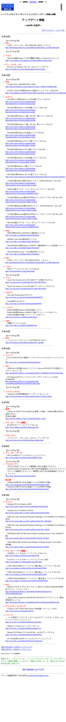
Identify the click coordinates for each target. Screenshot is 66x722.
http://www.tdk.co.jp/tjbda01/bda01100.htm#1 (22, 248)
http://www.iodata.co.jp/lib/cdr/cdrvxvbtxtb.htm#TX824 (26, 568)
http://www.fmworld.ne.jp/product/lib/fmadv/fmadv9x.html (27, 485)
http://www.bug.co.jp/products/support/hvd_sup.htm (24, 342)
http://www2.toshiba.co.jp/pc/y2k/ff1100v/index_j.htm (25, 419)
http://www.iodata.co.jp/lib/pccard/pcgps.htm (22, 427)
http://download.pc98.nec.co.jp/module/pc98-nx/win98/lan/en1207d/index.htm (34, 373)
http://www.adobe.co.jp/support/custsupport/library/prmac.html (28, 60)
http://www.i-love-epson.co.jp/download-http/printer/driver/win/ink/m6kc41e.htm (20, 136)
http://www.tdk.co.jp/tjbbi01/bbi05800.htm (21, 325)
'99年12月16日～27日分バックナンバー (16, 647)
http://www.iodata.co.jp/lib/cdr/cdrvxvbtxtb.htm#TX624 (26, 574)
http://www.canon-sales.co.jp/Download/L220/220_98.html (27, 547)
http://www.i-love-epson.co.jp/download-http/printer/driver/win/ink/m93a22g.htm (20, 169)
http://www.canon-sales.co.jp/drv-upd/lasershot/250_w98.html (28, 521)
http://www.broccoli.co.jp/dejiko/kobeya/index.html (24, 440)
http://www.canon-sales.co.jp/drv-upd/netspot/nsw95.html (26, 506)
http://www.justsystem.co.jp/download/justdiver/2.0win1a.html (28, 396)
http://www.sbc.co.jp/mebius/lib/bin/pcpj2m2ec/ (23, 362)
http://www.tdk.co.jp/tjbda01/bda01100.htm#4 (22, 254)
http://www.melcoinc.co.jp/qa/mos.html (19, 271)
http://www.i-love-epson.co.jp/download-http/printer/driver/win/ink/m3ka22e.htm (20, 103)
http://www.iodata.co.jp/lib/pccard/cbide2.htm (22, 556)
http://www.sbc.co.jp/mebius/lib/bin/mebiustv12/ (23, 628)
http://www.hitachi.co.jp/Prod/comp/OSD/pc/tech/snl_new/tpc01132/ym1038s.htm (35, 93)
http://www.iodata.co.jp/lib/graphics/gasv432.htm (23, 562)
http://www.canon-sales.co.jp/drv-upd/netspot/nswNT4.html (27, 513)
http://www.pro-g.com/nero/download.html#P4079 (24, 297)
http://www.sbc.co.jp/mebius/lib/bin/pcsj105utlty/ (23, 622)
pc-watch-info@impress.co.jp (37, 675)
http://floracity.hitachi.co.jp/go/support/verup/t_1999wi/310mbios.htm (31, 87)
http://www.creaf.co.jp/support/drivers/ (19, 611)
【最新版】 (33, 2)
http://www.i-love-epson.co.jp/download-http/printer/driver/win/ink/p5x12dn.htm (35, 177)
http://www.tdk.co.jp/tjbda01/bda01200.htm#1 (22, 235)
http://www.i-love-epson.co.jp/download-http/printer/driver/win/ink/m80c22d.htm (20, 161)
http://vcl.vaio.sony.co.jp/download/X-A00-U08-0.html (25, 289)
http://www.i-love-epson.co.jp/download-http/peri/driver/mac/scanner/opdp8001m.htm (22, 226)
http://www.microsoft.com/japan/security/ (20, 476)
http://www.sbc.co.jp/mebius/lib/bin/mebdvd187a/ (23, 635)
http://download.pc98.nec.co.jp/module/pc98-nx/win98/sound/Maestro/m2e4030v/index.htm (22, 382)
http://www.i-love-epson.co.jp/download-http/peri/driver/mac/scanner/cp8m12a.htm (21, 209)
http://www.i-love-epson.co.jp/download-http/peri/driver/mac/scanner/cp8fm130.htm (21, 217)
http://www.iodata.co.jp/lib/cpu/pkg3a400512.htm (23, 458)
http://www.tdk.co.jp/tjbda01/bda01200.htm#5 (22, 241)
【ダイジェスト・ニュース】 (53, 30)
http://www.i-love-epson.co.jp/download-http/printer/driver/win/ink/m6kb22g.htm (20, 119)
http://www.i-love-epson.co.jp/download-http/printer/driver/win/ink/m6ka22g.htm (20, 128)
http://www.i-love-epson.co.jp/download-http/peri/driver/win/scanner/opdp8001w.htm (21, 192)
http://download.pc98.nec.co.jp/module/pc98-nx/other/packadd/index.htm (32, 602)
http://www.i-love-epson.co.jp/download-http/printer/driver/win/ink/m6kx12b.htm (20, 144)
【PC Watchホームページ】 (33, 669)
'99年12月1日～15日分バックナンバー (16, 649)
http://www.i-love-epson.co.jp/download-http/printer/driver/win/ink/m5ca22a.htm (20, 111)
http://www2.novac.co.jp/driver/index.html (21, 317)
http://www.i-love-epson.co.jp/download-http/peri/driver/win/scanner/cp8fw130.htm (21, 201)
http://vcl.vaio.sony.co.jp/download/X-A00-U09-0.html (25, 282)
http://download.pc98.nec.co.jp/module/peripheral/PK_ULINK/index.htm (32, 48)
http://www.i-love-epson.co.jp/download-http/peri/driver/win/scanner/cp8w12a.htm (20, 184)
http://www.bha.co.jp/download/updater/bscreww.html (25, 69)
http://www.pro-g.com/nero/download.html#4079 (23, 304)
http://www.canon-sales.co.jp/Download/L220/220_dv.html (27, 538)
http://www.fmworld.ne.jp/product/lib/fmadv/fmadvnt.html (27, 489)
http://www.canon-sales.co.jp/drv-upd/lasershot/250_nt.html (27, 529)
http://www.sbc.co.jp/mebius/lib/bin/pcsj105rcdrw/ (24, 641)
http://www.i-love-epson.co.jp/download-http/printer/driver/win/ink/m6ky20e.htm (20, 153)
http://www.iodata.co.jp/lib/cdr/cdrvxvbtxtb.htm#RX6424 (26, 581)
